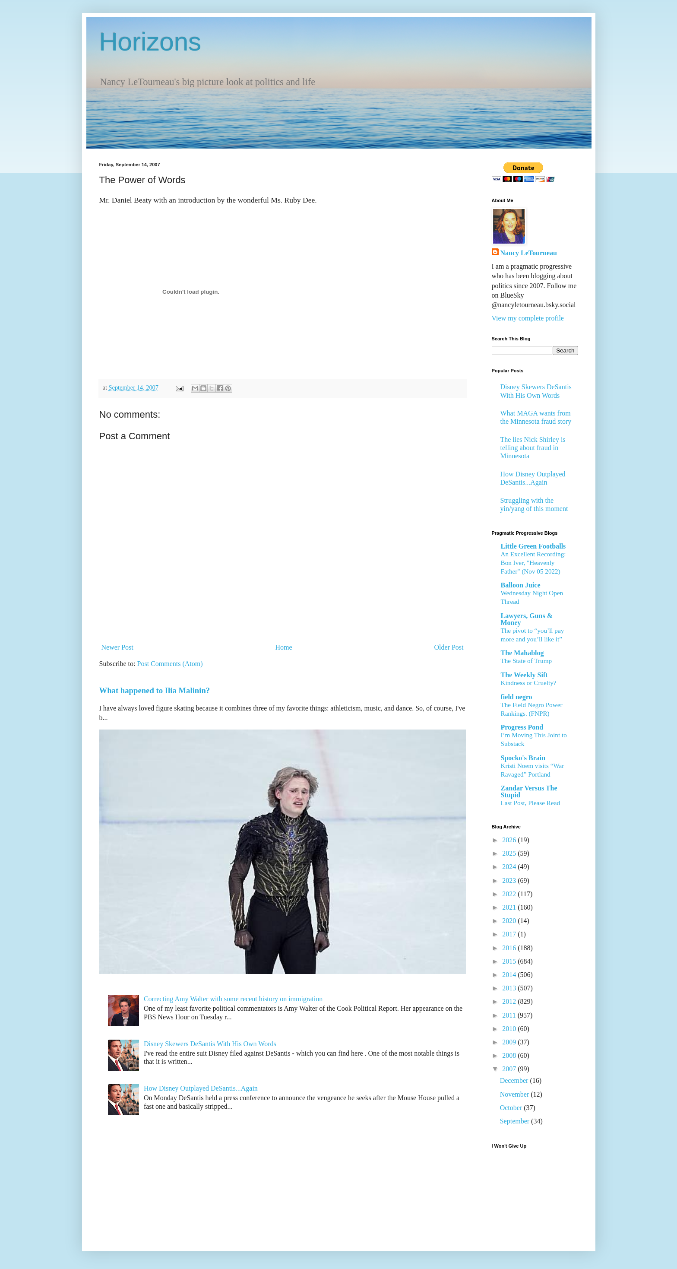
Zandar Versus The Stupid (529, 791)
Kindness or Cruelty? (529, 682)
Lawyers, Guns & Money (527, 619)
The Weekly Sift (524, 675)
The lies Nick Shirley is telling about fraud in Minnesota (533, 448)
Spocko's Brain (523, 757)
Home (283, 647)
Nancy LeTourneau (528, 253)
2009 (510, 1042)
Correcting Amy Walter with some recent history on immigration (233, 999)
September (515, 1121)
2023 (510, 880)
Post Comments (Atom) (170, 663)
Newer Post (117, 647)
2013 (510, 988)
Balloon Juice (521, 585)
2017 (510, 934)
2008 (510, 1055)
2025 (510, 853)
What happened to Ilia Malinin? (154, 690)
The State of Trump (526, 660)
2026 (510, 840)
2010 (510, 1028)
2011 (509, 1015)
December (515, 1080)
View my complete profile (528, 318)
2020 (510, 920)
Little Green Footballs (533, 546)
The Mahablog (522, 653)
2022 (510, 894)
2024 (510, 866)
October (512, 1107)
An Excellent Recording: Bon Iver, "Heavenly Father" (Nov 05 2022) (533, 562)
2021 (510, 907)
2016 (510, 948)
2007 (510, 1068)
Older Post (449, 647)
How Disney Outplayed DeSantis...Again (201, 1088)
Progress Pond (522, 727)
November (515, 1094)
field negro (516, 697)
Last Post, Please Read (530, 802)
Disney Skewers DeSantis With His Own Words (210, 1043)
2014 (510, 974)
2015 (510, 961)
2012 (510, 1001)
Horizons (150, 41)
